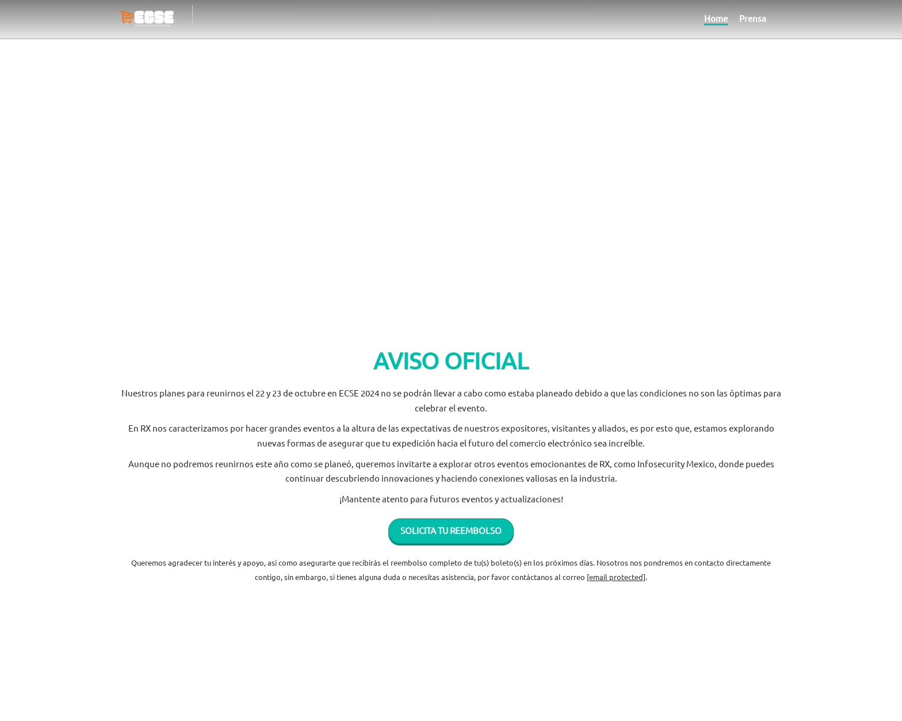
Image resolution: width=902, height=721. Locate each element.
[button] (451, 540)
